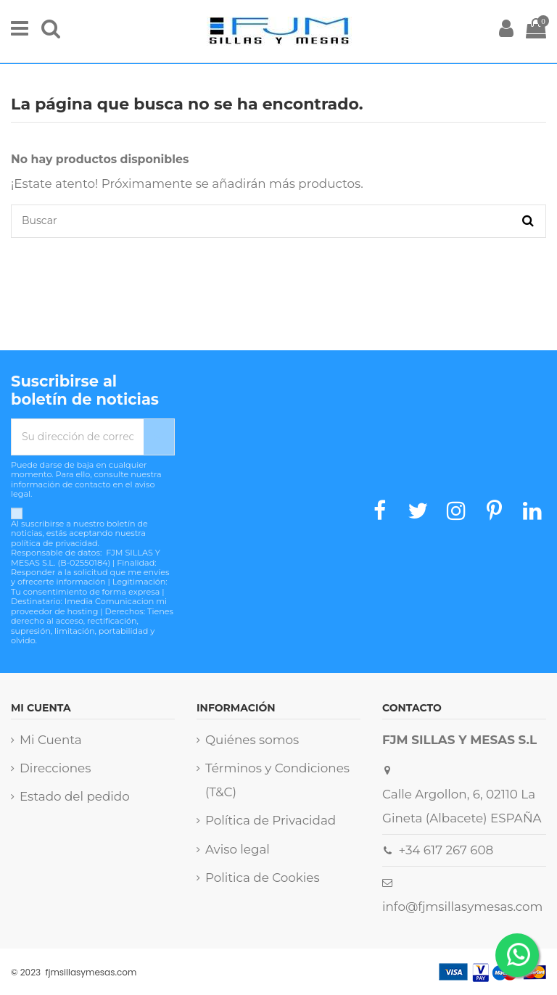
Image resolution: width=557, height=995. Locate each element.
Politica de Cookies (262, 877)
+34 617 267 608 (446, 850)
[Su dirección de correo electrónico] (78, 437)
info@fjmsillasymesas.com (462, 906)
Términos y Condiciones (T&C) (277, 780)
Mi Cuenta (51, 739)
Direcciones (55, 768)
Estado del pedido (75, 796)
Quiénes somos (252, 739)
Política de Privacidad (270, 820)
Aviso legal (237, 849)
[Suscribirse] (159, 437)
